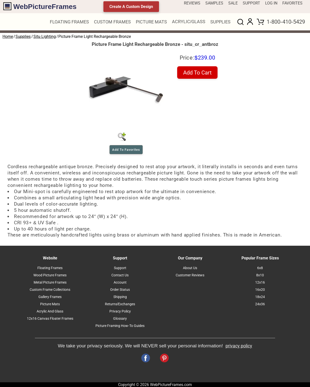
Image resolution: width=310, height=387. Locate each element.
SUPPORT (251, 3)
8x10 (260, 275)
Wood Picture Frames (50, 275)
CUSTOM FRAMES (112, 21)
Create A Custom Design (131, 6)
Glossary (120, 318)
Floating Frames (50, 268)
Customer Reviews (190, 275)
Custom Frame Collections (50, 290)
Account (120, 282)
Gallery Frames (50, 297)
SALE (233, 3)
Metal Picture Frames (50, 282)
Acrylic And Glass (50, 311)
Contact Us (120, 275)
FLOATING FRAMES (69, 21)
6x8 (260, 268)
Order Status (120, 290)
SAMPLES (214, 3)
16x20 (260, 290)
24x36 (260, 304)
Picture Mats (50, 304)
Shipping (120, 297)
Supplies (23, 36)
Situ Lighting (44, 36)
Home (7, 36)
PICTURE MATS (151, 21)
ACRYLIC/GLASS (188, 21)
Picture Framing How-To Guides (120, 326)
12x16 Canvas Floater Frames (50, 318)
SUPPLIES (220, 21)
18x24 (260, 297)
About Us (190, 268)
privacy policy (239, 345)
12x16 (260, 282)
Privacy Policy (120, 311)
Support (120, 268)
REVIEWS (192, 3)
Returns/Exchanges (120, 304)
